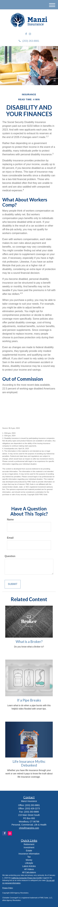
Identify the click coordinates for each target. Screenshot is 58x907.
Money (29, 860)
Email (10, 537)
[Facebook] (26, 34)
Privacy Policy (7, 888)
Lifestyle (29, 863)
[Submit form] (13, 584)
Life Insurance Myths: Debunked (29, 763)
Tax (29, 857)
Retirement (29, 844)
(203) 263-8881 (29, 41)
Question (10, 556)
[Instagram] (30, 34)
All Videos (29, 869)
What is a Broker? (29, 641)
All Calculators (29, 872)
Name (10, 519)
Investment (29, 847)
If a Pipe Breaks (29, 700)
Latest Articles (29, 866)
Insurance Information (29, 853)
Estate (29, 850)
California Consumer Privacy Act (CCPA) (26, 878)
